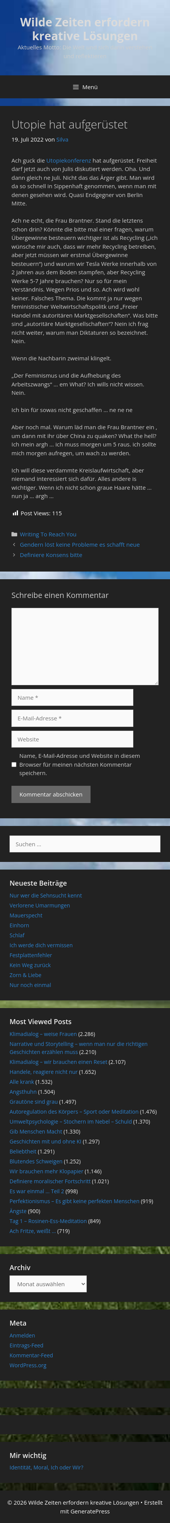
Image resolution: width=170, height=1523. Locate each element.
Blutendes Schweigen (36, 1161)
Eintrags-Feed (27, 1345)
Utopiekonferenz (69, 160)
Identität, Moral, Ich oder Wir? (46, 1467)
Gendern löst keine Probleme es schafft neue (80, 544)
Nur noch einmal (30, 985)
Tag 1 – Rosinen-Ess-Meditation (48, 1221)
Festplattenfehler (31, 955)
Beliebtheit (23, 1151)
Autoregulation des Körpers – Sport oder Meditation (74, 1111)
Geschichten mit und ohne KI (45, 1141)
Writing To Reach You (48, 534)
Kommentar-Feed (31, 1355)
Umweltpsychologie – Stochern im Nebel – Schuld (71, 1121)
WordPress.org (28, 1365)
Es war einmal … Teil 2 (37, 1191)
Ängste (18, 1211)
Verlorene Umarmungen (40, 905)
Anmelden (22, 1335)
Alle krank (22, 1081)
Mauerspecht (26, 915)
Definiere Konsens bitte (51, 555)
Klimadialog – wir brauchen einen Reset (58, 1061)
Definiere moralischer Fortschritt (50, 1181)
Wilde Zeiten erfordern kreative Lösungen (85, 29)
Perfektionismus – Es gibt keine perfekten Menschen (74, 1201)
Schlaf (17, 935)
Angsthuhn (23, 1091)
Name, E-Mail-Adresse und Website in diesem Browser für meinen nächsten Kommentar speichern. (79, 764)
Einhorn (19, 925)
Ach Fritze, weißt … (33, 1231)
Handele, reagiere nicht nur (44, 1071)
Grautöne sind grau (34, 1101)
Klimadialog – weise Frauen (43, 1034)
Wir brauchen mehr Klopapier (46, 1171)
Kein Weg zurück (30, 965)
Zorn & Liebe (25, 975)
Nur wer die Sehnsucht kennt (46, 895)
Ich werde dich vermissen (41, 945)
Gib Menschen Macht (36, 1131)
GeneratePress (90, 1511)
